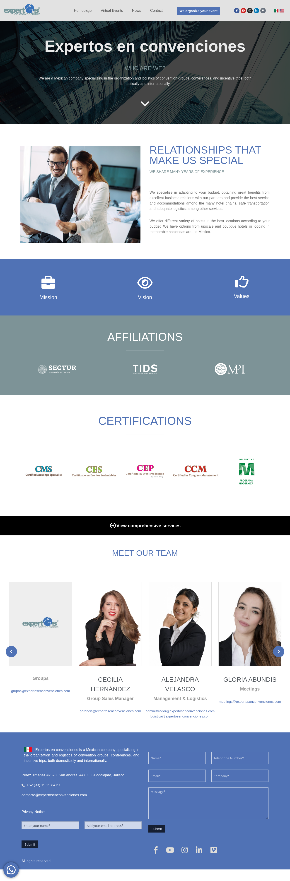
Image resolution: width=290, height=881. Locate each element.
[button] (11, 651)
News (136, 10)
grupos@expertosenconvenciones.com (40, 691)
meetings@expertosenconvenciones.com (250, 701)
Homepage (83, 10)
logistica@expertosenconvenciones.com (180, 716)
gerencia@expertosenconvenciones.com (110, 711)
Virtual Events (112, 10)
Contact (156, 10)
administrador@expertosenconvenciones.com (180, 711)
